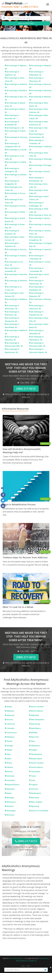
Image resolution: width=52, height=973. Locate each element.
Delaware (10, 737)
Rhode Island (36, 758)
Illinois (9, 763)
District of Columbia (39, 810)
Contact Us (32, 961)
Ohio (32, 741)
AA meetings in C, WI (15, 128)
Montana (10, 815)
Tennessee (35, 771)
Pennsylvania (36, 754)
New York (34, 737)
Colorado (10, 728)
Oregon (33, 750)
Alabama (10, 711)
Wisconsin (34, 797)
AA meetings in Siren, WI (41, 215)
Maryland (10, 789)
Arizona (9, 719)
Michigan (10, 797)
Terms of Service (21, 961)
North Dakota (36, 711)
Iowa (8, 754)
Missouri (10, 806)
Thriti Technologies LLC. (16, 958)
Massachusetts (12, 784)
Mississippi (11, 810)
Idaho (8, 758)
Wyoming (34, 806)
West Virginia (36, 802)
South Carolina (37, 763)
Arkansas (10, 715)
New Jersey (35, 724)
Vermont (34, 789)
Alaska (9, 706)
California (10, 724)
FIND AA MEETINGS (26, 23)
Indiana (9, 767)
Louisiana (10, 780)
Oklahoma (35, 745)
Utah (32, 780)
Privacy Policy (43, 958)
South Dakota (36, 767)
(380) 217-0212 (26, 388)
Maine (9, 793)
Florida (9, 741)
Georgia (9, 745)
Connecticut (11, 732)
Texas (33, 776)
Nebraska (34, 715)
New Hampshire (37, 719)
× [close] (51, 967)
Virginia (33, 784)
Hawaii (9, 750)
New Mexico (35, 728)
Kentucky (10, 776)
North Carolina (37, 706)
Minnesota (11, 802)
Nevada (33, 732)
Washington (35, 793)
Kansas (9, 771)
